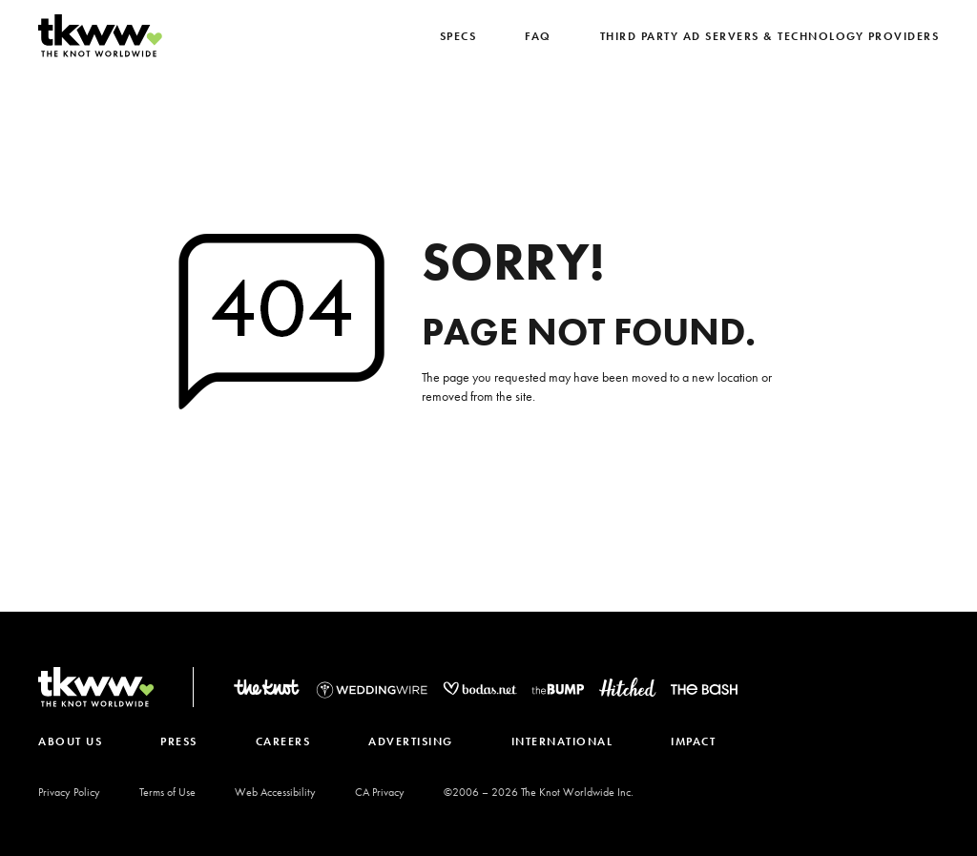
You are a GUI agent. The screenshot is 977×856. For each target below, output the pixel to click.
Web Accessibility (275, 792)
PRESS (178, 741)
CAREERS (283, 741)
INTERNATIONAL (562, 741)
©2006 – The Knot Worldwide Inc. (539, 792)
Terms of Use (167, 792)
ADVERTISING (410, 741)
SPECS (458, 36)
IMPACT (693, 741)
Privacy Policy (69, 792)
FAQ (538, 36)
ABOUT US (70, 741)
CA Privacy (380, 792)
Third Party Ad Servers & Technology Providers (770, 36)
